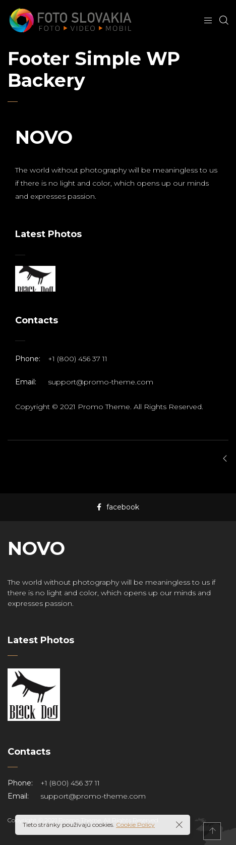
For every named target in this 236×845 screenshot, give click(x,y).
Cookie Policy (135, 824)
